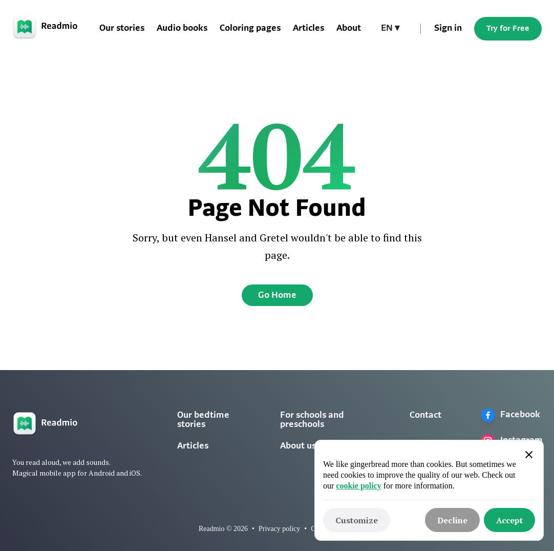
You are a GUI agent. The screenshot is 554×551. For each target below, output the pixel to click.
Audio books (182, 28)
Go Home (277, 295)
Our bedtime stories (203, 420)
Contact (425, 415)
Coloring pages (250, 28)
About (348, 28)
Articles (308, 28)
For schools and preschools (312, 420)
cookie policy (358, 485)
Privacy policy (279, 529)
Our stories (121, 28)
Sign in (448, 28)
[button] (390, 28)
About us (298, 446)
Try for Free (507, 29)
